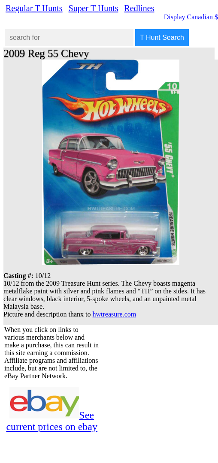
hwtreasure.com (114, 314)
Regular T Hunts (34, 8)
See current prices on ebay (51, 420)
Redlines (139, 8)
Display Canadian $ (191, 17)
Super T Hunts (93, 8)
